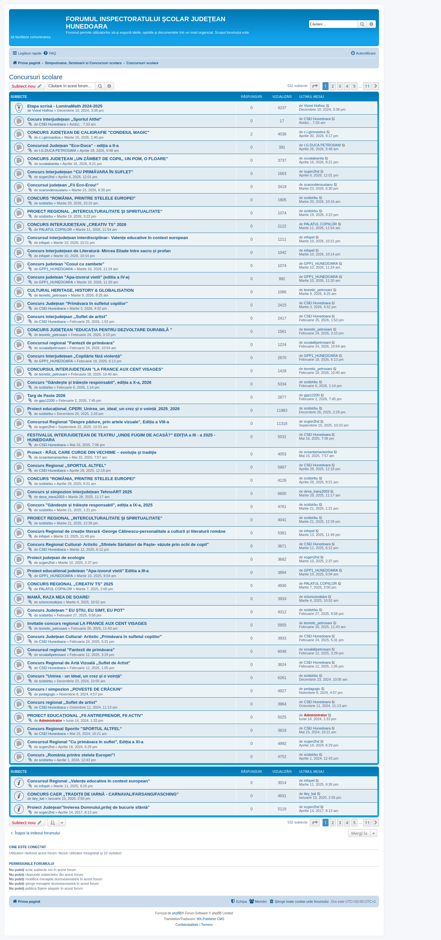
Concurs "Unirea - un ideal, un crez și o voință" (74, 676)
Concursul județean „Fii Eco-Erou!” (63, 185)
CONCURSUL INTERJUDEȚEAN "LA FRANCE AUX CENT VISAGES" (95, 369)
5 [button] (354, 86)
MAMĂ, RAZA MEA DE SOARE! (58, 597)
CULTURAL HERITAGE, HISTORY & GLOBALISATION (80, 290)
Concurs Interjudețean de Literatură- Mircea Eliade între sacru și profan (99, 250)
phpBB (177, 913)
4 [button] (347, 86)
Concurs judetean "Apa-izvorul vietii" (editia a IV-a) (78, 277)
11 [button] (367, 86)
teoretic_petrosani (53, 295)
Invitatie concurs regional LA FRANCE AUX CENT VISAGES (87, 623)
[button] (315, 86)
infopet (44, 243)
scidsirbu (46, 203)
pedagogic (47, 694)
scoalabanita (49, 164)
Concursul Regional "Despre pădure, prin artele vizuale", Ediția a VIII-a (98, 421)
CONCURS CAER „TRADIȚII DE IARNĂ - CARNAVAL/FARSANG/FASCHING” (103, 794)
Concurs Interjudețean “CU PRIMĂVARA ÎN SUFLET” (80, 171)
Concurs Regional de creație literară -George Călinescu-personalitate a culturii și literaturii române (126, 531)
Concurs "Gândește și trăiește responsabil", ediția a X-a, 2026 (89, 382)
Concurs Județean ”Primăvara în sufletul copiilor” (77, 303)
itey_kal (38, 798)
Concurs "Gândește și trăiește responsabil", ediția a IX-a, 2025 (90, 505)
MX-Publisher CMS (210, 919)
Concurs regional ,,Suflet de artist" (62, 702)
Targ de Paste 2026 (46, 395)
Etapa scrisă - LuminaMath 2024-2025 (64, 106)
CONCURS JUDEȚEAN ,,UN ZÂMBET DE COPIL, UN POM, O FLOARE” (97, 158)
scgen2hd (46, 177)
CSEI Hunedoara (52, 124)
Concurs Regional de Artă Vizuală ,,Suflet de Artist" (78, 662)
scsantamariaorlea (53, 457)
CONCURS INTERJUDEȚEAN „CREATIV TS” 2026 (76, 224)
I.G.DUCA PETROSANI (57, 150)
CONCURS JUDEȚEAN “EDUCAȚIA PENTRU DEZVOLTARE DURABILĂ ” (99, 329)
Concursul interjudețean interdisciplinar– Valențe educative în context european (107, 237)
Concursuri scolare (36, 77)
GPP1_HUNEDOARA (56, 269)
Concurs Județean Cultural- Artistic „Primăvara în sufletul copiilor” (94, 636)
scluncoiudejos (50, 602)
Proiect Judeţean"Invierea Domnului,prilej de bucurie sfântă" (88, 807)
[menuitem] (49, 53)
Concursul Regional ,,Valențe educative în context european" (88, 781)
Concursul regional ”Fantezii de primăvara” (71, 343)
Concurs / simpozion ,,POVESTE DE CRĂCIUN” (74, 689)
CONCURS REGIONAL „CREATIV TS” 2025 (70, 584)
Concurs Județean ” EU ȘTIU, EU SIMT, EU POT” (76, 610)
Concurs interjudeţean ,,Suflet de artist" (67, 316)
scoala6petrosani (52, 348)
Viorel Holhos (42, 110)
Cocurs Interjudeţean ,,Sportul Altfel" (64, 119)
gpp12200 (47, 400)
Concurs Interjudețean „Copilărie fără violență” (74, 356)
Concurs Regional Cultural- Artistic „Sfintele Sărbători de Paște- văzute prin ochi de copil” (118, 544)
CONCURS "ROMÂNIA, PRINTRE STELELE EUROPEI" (81, 198)
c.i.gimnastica (49, 137)
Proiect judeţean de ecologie (56, 557)
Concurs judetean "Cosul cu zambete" (65, 264)
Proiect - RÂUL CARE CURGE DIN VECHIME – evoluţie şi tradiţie (91, 452)
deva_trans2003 (51, 497)
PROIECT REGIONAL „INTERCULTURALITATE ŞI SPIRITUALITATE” (95, 211)
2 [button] (332, 86)
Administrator (50, 720)
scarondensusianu (53, 190)
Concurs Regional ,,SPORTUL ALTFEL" (66, 465)
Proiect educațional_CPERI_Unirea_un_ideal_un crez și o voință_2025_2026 (103, 408)
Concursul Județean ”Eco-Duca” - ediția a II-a (73, 145)
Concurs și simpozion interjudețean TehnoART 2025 (79, 491)
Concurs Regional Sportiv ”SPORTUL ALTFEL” (74, 728)
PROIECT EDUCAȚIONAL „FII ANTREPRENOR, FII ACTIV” (85, 715)
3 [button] (340, 86)
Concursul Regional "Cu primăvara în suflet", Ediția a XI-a (85, 741)
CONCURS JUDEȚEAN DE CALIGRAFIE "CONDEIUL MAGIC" (88, 132)
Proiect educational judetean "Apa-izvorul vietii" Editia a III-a (88, 570)
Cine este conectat (27, 847)
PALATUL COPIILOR (55, 229)
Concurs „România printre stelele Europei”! (71, 755)
